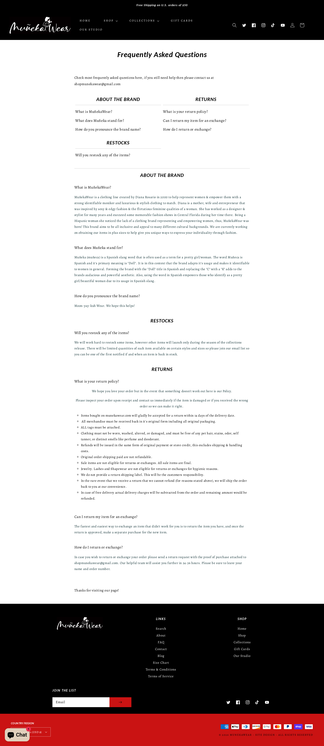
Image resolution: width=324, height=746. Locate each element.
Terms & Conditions (161, 669)
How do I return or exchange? (187, 129)
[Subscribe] (120, 702)
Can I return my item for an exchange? (194, 120)
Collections (242, 642)
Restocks (118, 143)
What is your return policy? (185, 111)
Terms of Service (161, 676)
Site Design (265, 735)
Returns (206, 99)
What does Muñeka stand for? (99, 120)
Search (161, 628)
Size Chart (161, 662)
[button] (234, 25)
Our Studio (242, 656)
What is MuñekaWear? (93, 111)
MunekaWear (241, 735)
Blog (161, 656)
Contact (161, 649)
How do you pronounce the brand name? (108, 129)
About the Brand (118, 99)
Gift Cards (242, 649)
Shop (242, 635)
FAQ (161, 642)
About (161, 635)
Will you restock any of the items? (102, 155)
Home (242, 628)
